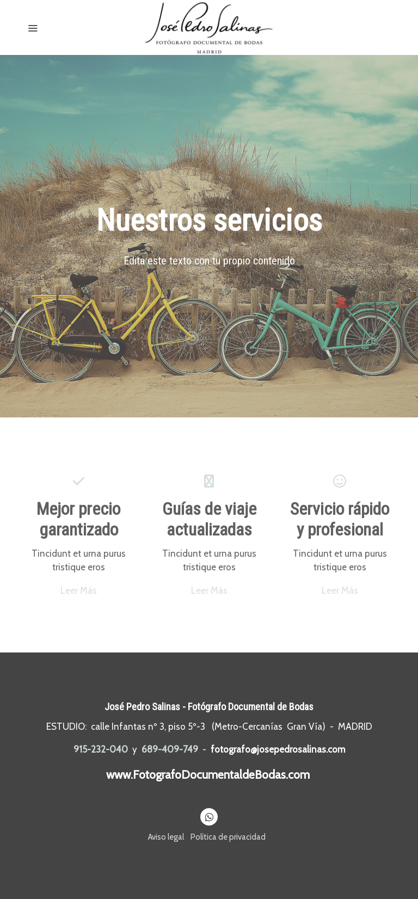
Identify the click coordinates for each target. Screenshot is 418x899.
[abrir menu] (33, 27)
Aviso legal (166, 837)
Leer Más (78, 590)
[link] (209, 27)
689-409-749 (170, 749)
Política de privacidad (228, 837)
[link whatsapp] (209, 816)
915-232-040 (100, 749)
